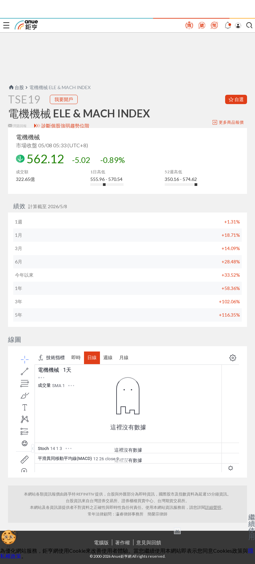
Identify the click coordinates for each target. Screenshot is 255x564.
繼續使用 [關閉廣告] (251, 526)
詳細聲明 (213, 507)
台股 (16, 87)
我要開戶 (63, 99)
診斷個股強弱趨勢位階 (66, 125)
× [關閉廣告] (177, 530)
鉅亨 (26, 25)
